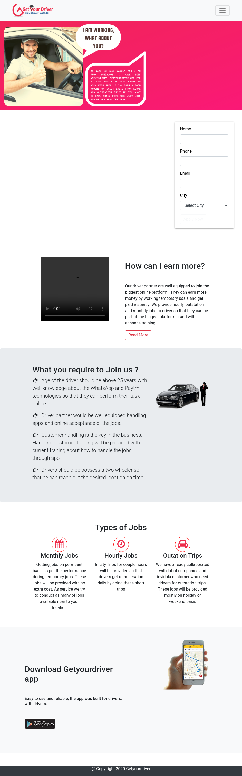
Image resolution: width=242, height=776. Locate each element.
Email (185, 173)
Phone (186, 151)
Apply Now (193, 219)
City (183, 195)
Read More (138, 335)
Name (185, 129)
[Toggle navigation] (222, 10)
